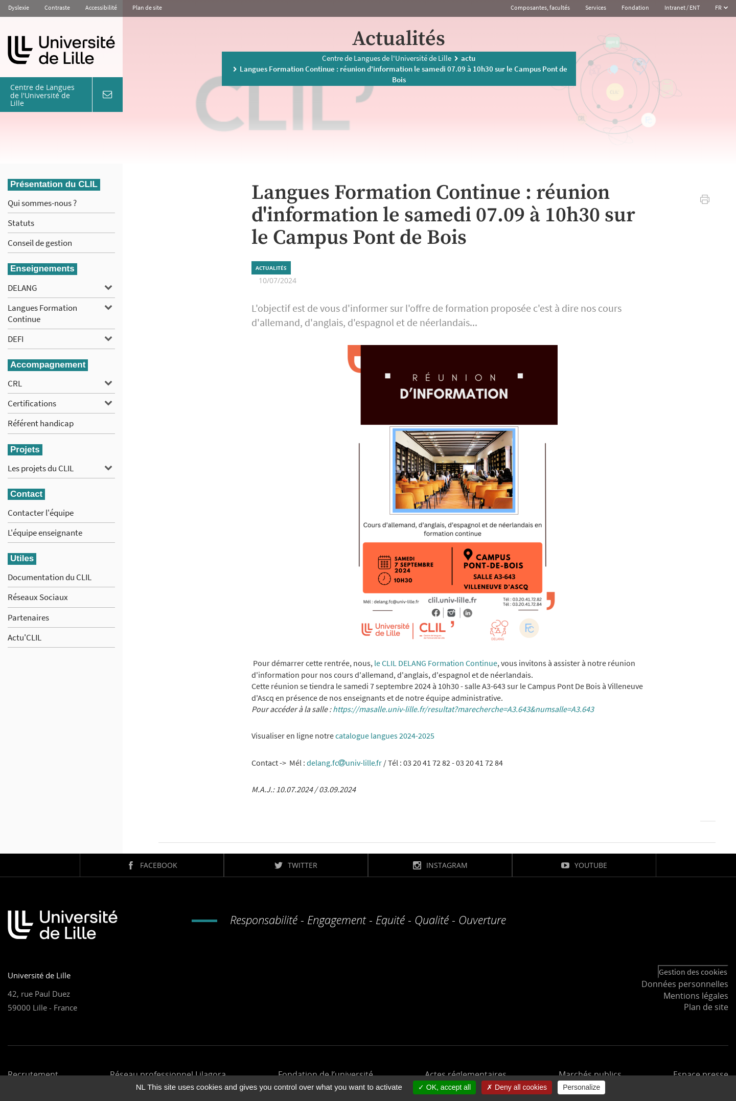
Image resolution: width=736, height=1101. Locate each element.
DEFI (16, 339)
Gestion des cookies (693, 972)
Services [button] (595, 7)
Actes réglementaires (466, 1074)
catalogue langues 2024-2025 (384, 735)
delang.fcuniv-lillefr (344, 763)
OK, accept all (444, 1087)
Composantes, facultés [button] (540, 7)
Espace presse (700, 1074)
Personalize (581, 1087)
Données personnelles (684, 984)
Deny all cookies (517, 1087)
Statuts (21, 222)
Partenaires (28, 617)
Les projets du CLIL (41, 468)
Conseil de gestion (40, 242)
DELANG (22, 287)
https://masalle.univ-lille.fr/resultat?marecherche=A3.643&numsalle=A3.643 (463, 709)
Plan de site (147, 7)
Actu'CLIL (24, 637)
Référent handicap (41, 423)
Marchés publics (590, 1074)
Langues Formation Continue (42, 313)
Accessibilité (101, 7)
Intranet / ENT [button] (682, 7)
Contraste (57, 7)
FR (719, 7)
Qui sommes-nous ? (42, 203)
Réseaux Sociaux (38, 597)
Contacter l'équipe (41, 512)
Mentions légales (695, 995)
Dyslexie (18, 7)
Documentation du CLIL (49, 577)
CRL (15, 383)
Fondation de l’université (325, 1074)
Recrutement (33, 1074)
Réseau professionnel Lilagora (168, 1074)
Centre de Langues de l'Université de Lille (386, 57)
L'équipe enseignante (45, 532)
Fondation (635, 7)
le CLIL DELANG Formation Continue (435, 663)
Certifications (32, 403)
